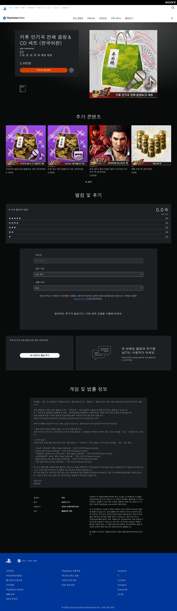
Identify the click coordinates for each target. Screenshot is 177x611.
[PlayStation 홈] (4, 8)
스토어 (56, 8)
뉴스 (48, 8)
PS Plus (30, 8)
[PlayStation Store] (14, 15)
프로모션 (88, 15)
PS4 (23, 8)
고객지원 (65, 8)
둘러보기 (114, 15)
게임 (10, 8)
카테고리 (76, 15)
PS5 (16, 8)
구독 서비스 (101, 15)
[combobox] (88, 258)
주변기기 (40, 8)
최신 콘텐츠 (63, 15)
